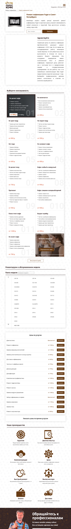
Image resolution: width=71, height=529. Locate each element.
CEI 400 (52, 278)
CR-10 (51, 304)
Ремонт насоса (11, 388)
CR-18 (33, 312)
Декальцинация (11, 369)
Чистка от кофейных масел (15, 364)
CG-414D (34, 295)
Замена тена (10, 406)
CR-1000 (16, 308)
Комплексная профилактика (15, 378)
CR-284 (52, 317)
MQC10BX (16, 325)
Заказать (50, 31)
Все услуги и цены (35, 260)
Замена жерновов (12, 402)
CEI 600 (16, 282)
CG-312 (16, 291)
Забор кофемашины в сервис (15, 397)
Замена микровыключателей (15, 350)
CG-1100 (34, 282)
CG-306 (52, 287)
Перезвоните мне (46, 249)
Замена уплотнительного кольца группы (19, 354)
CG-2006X (16, 287)
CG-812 (52, 299)
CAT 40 (16, 278)
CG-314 (34, 291)
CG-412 (16, 295)
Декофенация (11, 373)
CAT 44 (34, 278)
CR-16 (15, 312)
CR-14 (33, 308)
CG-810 (34, 299)
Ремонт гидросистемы (13, 383)
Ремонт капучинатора (13, 411)
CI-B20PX (16, 304)
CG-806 (16, 299)
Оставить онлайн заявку (41, 515)
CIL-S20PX (35, 304)
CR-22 (15, 317)
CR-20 (51, 312)
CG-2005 (52, 282)
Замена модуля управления (15, 392)
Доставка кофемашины (14, 359)
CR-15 (51, 308)
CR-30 (15, 321)
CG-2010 (34, 287)
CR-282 (34, 317)
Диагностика (11, 340)
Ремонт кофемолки (12, 345)
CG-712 (52, 295)
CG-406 (52, 291)
